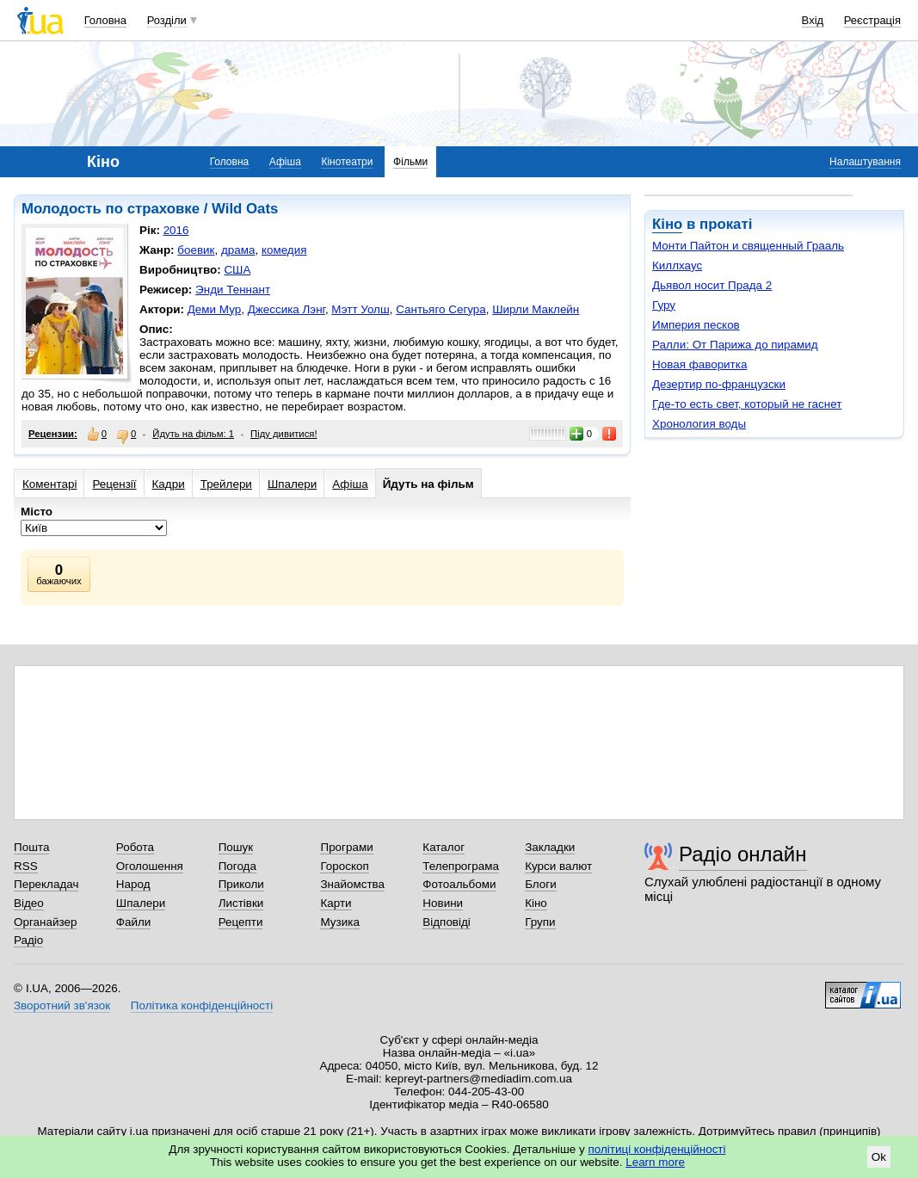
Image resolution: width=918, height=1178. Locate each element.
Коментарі (49, 484)
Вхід (813, 20)
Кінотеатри (347, 162)
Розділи (167, 20)
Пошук (236, 847)
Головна (105, 20)
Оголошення (149, 866)
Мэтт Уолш (360, 309)
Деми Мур (214, 309)
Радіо (28, 940)
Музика (339, 922)
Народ (133, 884)
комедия (284, 250)
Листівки (241, 903)
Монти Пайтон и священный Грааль (748, 245)
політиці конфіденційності (657, 1149)
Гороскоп (344, 866)
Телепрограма (460, 866)
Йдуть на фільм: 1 (193, 434)
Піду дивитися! (283, 434)
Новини (442, 903)
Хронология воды (699, 423)
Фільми (410, 162)
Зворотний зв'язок (62, 1005)
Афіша (285, 162)
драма (238, 250)
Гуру (663, 305)
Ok (879, 1156)
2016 (176, 230)
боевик (195, 250)
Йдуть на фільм (428, 484)
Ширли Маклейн (535, 309)
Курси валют (558, 866)
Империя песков (696, 324)
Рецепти (241, 922)
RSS (26, 866)
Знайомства (352, 884)
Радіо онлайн (743, 854)
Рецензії (114, 484)
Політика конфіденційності (202, 1005)
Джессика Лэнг (286, 309)
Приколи (241, 884)
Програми (346, 847)
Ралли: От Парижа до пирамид (735, 344)
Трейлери (226, 484)
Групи (540, 922)
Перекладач (46, 884)
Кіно (667, 224)
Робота (135, 847)
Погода (237, 866)
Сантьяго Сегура (441, 309)
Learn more (655, 1162)
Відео (29, 903)
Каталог (443, 847)
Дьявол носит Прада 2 (712, 285)
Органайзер (45, 922)
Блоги (541, 884)
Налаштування (865, 162)
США (237, 269)
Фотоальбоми (459, 884)
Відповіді (446, 922)
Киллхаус (677, 265)
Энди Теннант (232, 289)
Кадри (168, 484)
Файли (133, 922)
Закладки (550, 847)
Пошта (31, 847)
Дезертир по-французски (719, 384)
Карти (335, 903)
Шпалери (292, 484)
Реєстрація (872, 20)
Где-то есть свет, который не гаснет (746, 404)
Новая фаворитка (699, 364)
